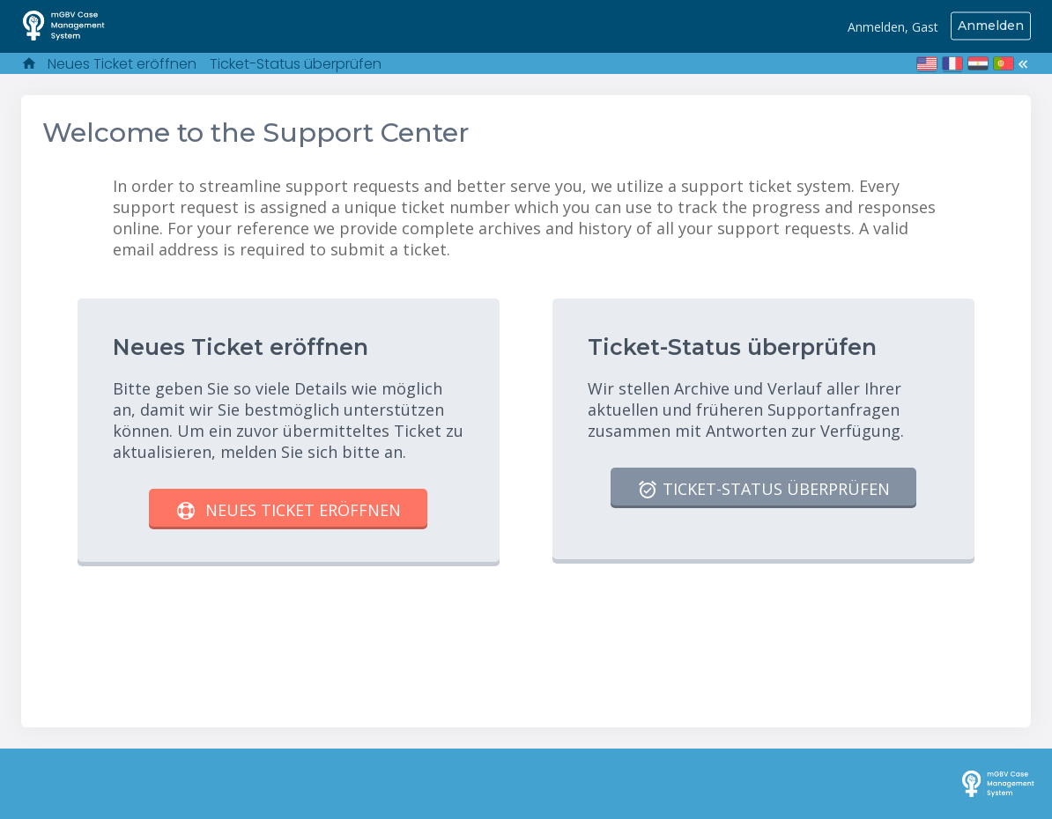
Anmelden (991, 25)
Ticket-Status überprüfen (296, 64)
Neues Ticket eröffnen (122, 64)
